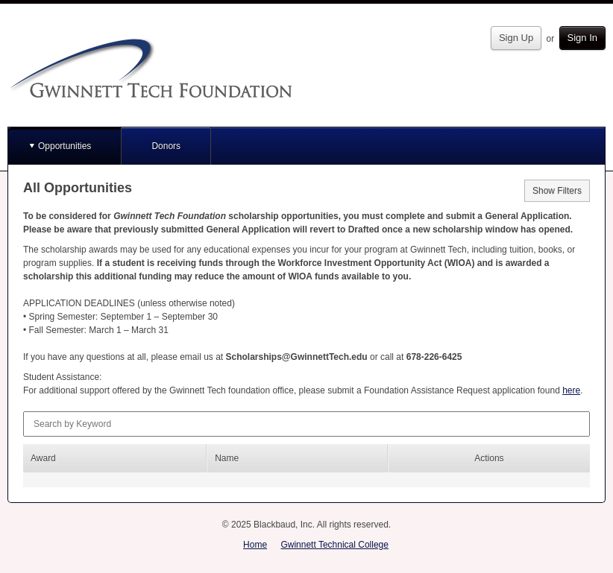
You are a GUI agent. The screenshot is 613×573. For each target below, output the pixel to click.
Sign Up (516, 37)
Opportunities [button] (64, 146)
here (571, 390)
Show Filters (557, 191)
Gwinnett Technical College (334, 544)
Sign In (582, 37)
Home (255, 544)
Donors (165, 146)
